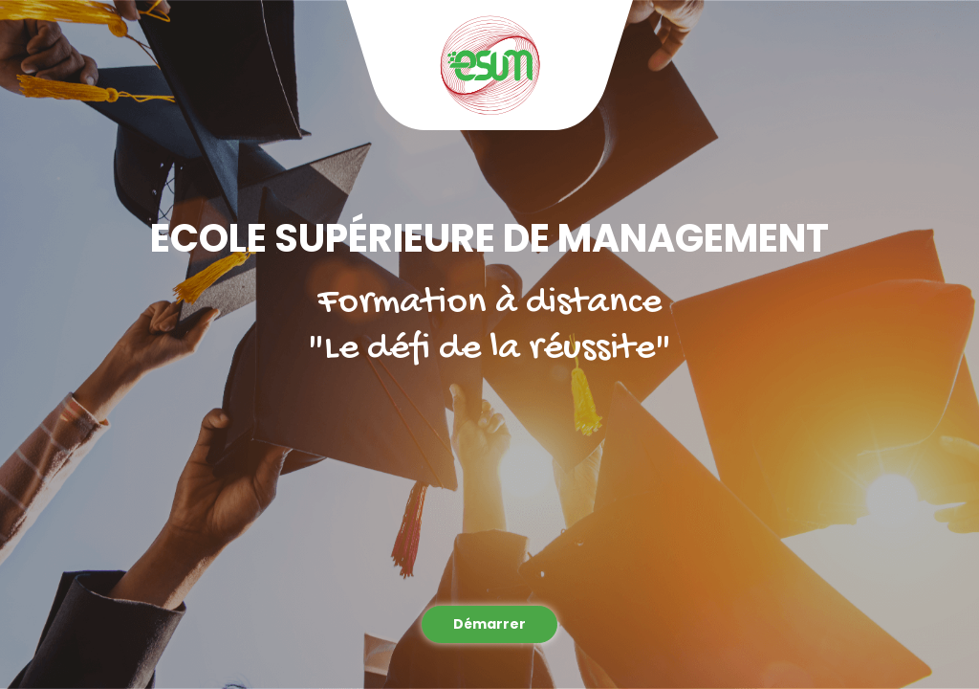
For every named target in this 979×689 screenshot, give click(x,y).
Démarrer (489, 623)
